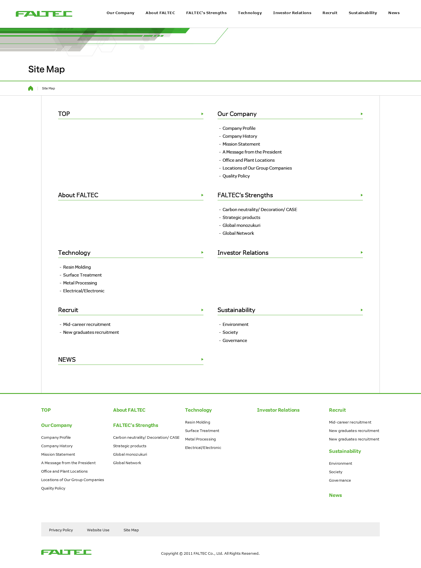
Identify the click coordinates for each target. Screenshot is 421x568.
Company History (240, 136)
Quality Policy (236, 176)
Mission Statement (241, 144)
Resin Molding (77, 267)
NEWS (130, 359)
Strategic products (241, 217)
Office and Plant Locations (249, 160)
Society (230, 332)
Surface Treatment (82, 275)
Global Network (238, 233)
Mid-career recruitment (87, 324)
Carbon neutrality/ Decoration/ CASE (260, 209)
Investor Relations (292, 21)
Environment (236, 324)
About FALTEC (160, 21)
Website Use (98, 529)
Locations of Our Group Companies (257, 168)
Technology (250, 21)
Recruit (330, 21)
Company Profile (239, 128)
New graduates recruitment (91, 332)
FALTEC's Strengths (206, 21)
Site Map (131, 529)
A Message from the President (252, 152)
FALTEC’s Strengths (290, 195)
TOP (130, 114)
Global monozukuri (241, 225)
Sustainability (363, 21)
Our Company (120, 21)
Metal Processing (80, 283)
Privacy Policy (61, 529)
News (394, 21)
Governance (235, 340)
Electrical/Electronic (83, 291)
